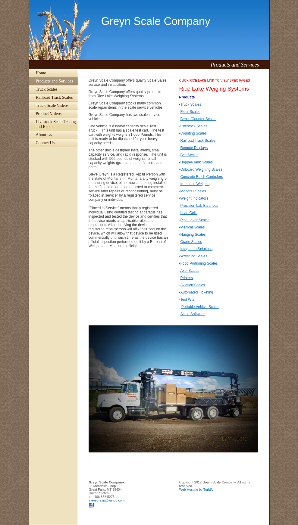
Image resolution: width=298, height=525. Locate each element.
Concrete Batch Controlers (201, 177)
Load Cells (189, 213)
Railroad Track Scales (54, 97)
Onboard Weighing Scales (201, 169)
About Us (44, 134)
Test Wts (187, 299)
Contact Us (45, 143)
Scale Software (192, 314)
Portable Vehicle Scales (200, 307)
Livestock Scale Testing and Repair (56, 124)
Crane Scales (191, 242)
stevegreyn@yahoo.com (107, 500)
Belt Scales (189, 155)
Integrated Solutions (196, 249)
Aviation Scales (192, 285)
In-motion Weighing (196, 184)
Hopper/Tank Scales (196, 162)
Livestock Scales (193, 126)
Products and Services (54, 81)
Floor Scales (190, 112)
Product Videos (49, 113)
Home (41, 73)
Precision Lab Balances (199, 205)
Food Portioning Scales (199, 263)
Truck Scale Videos (52, 105)
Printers (186, 278)
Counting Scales (193, 133)
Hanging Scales (193, 234)
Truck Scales (47, 89)
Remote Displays (194, 148)
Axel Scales (189, 271)
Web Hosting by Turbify (196, 489)
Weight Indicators (194, 198)
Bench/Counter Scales (198, 119)
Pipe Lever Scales (195, 220)
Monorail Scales (193, 191)
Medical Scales (192, 227)
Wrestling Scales (193, 256)
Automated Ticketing (196, 292)
